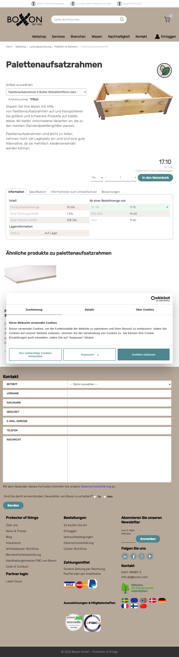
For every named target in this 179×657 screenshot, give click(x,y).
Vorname (13, 393)
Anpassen (90, 354)
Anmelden (148, 539)
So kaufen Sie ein (75, 525)
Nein (108, 497)
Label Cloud (14, 581)
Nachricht (14, 439)
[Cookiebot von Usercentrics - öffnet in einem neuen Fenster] (154, 299)
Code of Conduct (17, 566)
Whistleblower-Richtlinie (22, 549)
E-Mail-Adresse (17, 421)
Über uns (12, 525)
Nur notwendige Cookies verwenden (35, 354)
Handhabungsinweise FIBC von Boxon (31, 560)
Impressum (13, 543)
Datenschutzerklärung (96, 486)
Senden (13, 505)
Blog (9, 537)
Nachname (14, 402)
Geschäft (13, 412)
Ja (97, 497)
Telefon (12, 430)
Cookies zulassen (143, 354)
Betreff (12, 384)
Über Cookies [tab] (145, 309)
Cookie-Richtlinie (75, 549)
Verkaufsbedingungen (78, 537)
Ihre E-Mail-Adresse (128, 532)
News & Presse (16, 531)
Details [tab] (89, 309)
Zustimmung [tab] (34, 309)
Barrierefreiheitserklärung (23, 554)
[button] (167, 19)
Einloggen (70, 531)
